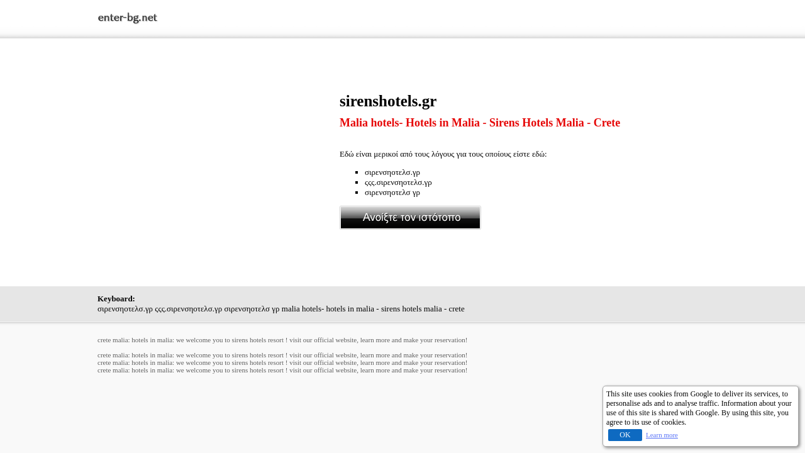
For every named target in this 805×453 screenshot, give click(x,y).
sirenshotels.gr (388, 100)
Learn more (662, 435)
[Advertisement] (219, 180)
